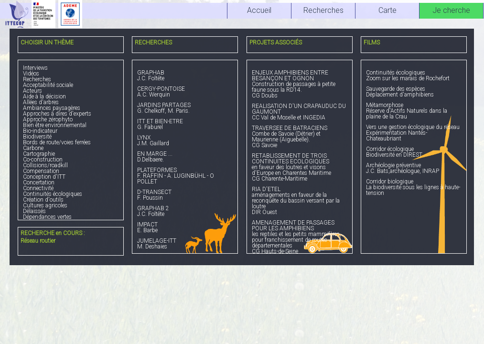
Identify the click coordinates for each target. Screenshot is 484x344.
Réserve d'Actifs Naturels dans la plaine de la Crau (414, 111)
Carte (387, 10)
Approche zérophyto (48, 119)
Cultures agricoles (45, 205)
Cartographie (39, 153)
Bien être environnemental (54, 125)
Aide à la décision (44, 96)
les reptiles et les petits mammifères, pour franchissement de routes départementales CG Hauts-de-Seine (299, 237)
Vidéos (31, 73)
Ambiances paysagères (51, 108)
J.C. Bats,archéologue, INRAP (414, 168)
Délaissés (34, 211)
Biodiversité (37, 136)
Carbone (33, 148)
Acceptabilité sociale (48, 85)
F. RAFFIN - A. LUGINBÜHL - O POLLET (185, 176)
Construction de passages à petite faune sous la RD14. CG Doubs (299, 84)
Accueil (259, 10)
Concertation (38, 182)
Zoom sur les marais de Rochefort (414, 76)
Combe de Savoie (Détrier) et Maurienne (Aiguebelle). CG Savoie (299, 137)
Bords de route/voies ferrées (57, 142)
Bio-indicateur (40, 131)
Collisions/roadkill (45, 165)
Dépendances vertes (47, 217)
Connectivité (38, 188)
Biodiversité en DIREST (414, 152)
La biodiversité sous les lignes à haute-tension (414, 187)
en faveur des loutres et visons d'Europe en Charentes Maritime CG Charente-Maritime (299, 167)
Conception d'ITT (44, 176)
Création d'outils (43, 199)
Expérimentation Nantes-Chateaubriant (414, 133)
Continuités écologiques (52, 194)
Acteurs (32, 90)
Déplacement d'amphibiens (414, 92)
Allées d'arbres (41, 102)
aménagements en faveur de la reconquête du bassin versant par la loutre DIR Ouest (299, 200)
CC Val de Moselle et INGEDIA (299, 112)
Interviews (35, 67)
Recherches (37, 79)
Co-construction (43, 159)
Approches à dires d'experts (57, 113)
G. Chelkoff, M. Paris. (185, 108)
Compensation (41, 171)
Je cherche (451, 10)
